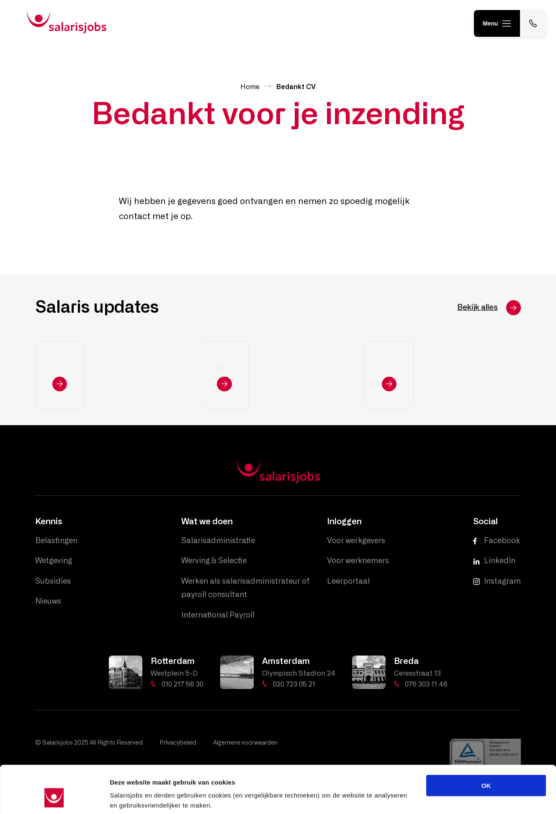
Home (250, 87)
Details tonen (452, 797)
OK (486, 744)
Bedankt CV (296, 87)
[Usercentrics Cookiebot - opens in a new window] (54, 797)
